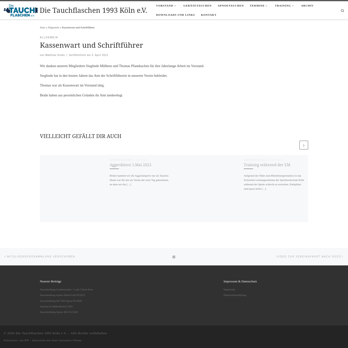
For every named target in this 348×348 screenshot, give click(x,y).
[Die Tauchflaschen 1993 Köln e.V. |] (21, 9)
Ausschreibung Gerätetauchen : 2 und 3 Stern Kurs (66, 289)
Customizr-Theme (69, 340)
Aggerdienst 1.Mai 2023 (130, 164)
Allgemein (53, 27)
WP (26, 340)
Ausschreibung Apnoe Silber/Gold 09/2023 (62, 295)
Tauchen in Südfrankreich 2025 (56, 306)
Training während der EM (267, 164)
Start (42, 27)
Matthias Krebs (55, 55)
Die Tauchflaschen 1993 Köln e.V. (41, 333)
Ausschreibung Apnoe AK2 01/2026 (59, 311)
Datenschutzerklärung (235, 295)
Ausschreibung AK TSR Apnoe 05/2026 (61, 300)
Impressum (229, 289)
